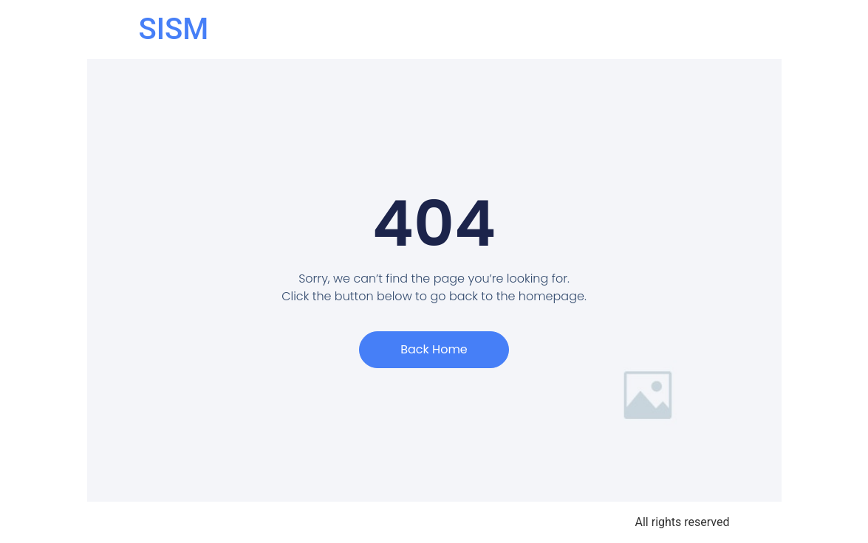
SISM (174, 29)
